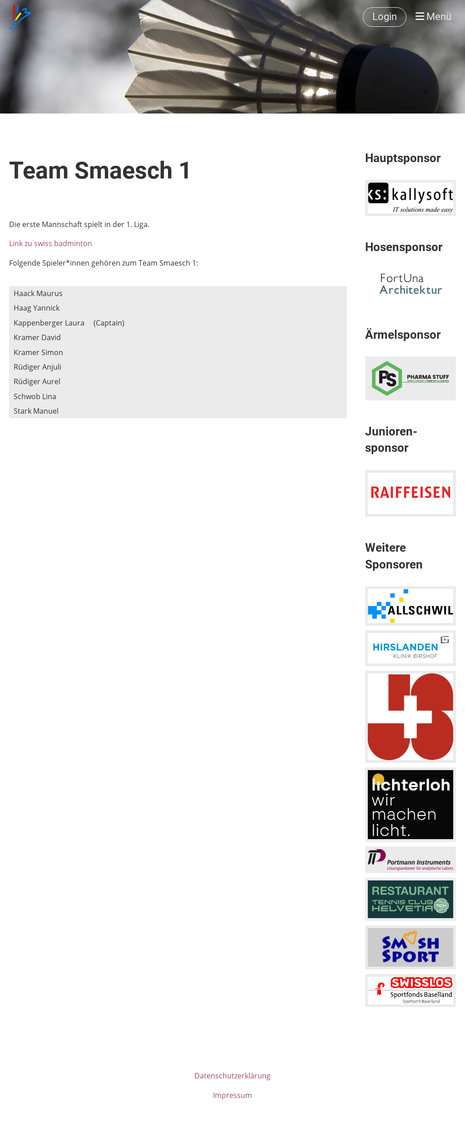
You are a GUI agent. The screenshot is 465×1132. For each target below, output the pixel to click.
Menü (433, 16)
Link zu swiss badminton (50, 243)
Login (384, 16)
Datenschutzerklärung (232, 1076)
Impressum (232, 1095)
